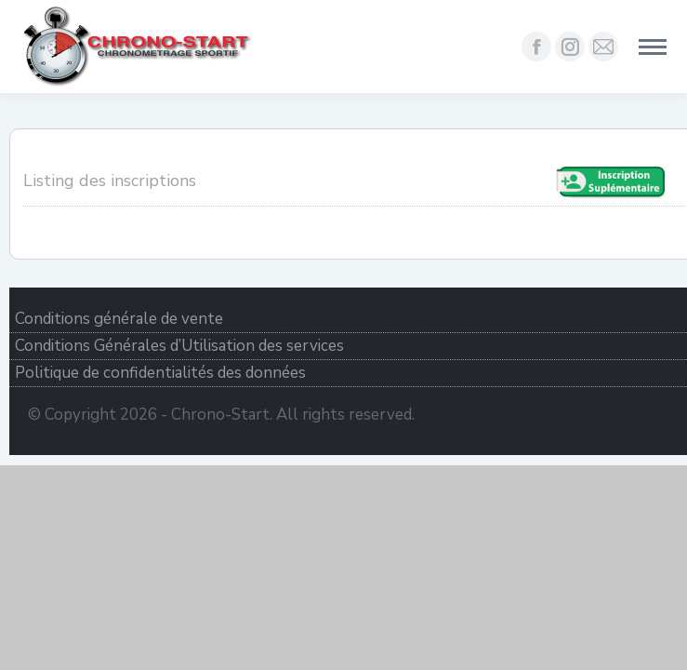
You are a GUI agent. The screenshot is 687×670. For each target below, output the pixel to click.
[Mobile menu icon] (652, 47)
